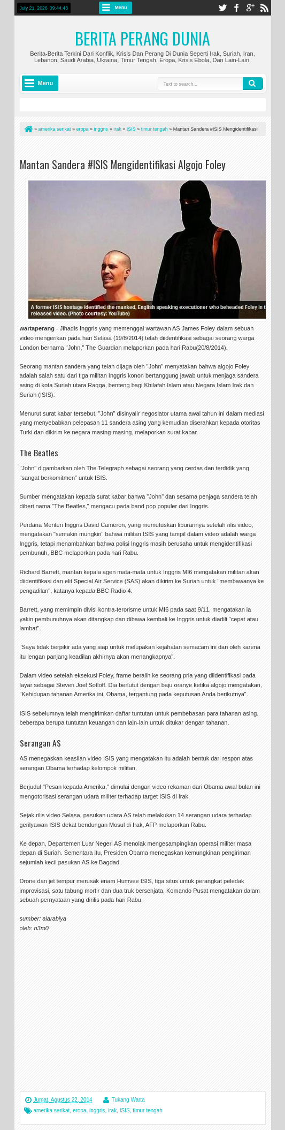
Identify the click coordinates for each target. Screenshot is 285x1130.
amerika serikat (52, 1110)
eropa (80, 1110)
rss (264, 8)
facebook (236, 8)
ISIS (125, 1110)
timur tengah (148, 1110)
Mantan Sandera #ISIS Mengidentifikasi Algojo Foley (123, 164)
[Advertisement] (145, 149)
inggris (97, 1110)
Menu (121, 7)
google (250, 8)
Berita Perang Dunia (142, 38)
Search (253, 83)
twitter (222, 8)
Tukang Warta (128, 1100)
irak (112, 1110)
